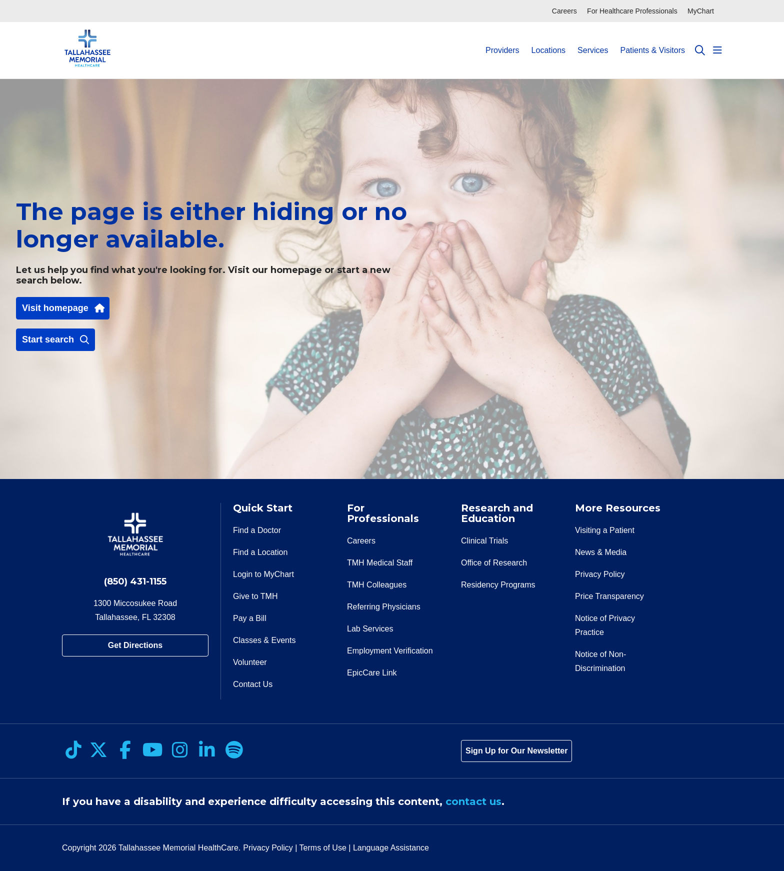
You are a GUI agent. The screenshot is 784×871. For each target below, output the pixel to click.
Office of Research (494, 562)
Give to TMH (255, 596)
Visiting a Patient (604, 530)
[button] (717, 51)
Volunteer (250, 662)
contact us (474, 802)
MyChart (701, 11)
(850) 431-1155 (135, 581)
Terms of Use (323, 848)
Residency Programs (498, 584)
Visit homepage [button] (63, 308)
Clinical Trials (484, 540)
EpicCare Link (372, 672)
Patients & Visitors (652, 41)
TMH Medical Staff (379, 562)
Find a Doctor (257, 530)
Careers (564, 11)
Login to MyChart (263, 574)
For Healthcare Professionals (632, 11)
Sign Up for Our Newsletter (517, 750)
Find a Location (260, 552)
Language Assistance (391, 848)
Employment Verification (390, 650)
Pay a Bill (249, 618)
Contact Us (252, 684)
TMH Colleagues (376, 584)
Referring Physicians (383, 606)
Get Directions (135, 645)
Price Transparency (609, 596)
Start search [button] (55, 339)
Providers (503, 41)
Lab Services (370, 628)
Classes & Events (264, 640)
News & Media (600, 552)
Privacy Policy (600, 574)
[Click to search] (700, 51)
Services (593, 41)
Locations (549, 41)
